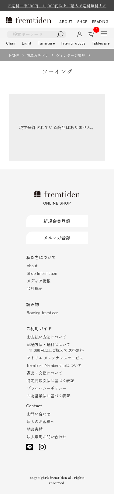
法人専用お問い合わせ (46, 436)
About (32, 266)
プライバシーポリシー (46, 388)
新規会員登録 (57, 221)
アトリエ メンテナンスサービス (55, 358)
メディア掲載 (38, 281)
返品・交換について (44, 373)
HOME (14, 55)
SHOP (82, 21)
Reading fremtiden (42, 312)
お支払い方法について (46, 337)
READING (100, 21)
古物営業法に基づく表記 (48, 396)
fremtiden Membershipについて (54, 365)
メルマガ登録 (57, 238)
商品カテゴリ (37, 55)
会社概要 (35, 288)
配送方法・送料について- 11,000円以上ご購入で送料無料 (55, 347)
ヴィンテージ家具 (70, 55)
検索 (60, 34)
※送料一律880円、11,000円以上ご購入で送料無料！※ (57, 5)
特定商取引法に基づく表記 (50, 380)
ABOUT (66, 21)
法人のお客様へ (40, 421)
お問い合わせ (38, 414)
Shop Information (42, 273)
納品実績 (35, 429)
